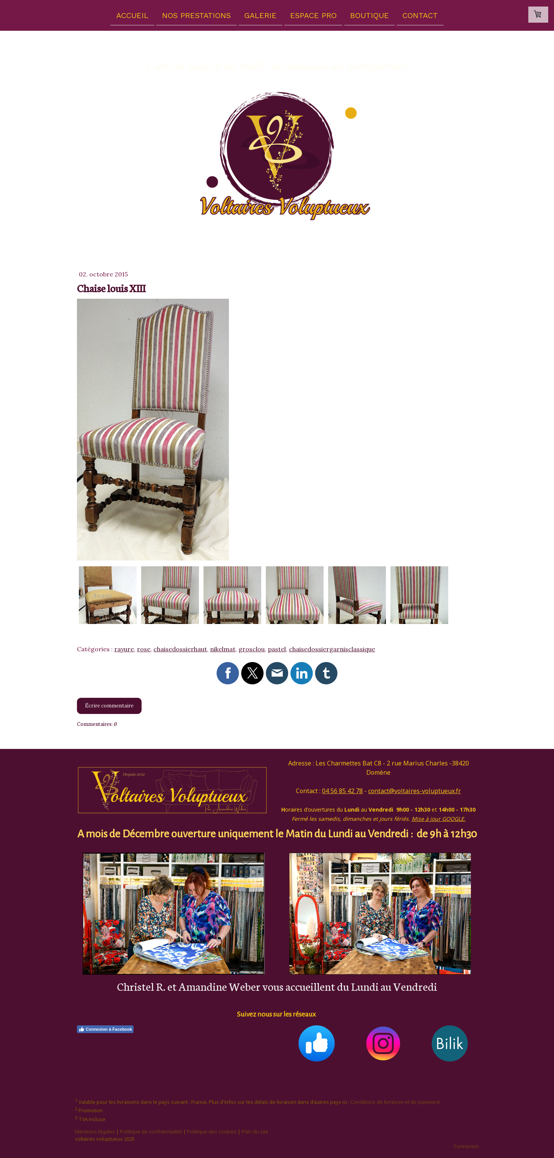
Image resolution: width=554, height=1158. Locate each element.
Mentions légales (95, 1131)
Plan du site (255, 1131)
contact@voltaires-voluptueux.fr (414, 791)
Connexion (466, 1146)
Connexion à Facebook (105, 1029)
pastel (277, 649)
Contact (420, 15)
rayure (124, 649)
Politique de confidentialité (151, 1131)
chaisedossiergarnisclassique (332, 649)
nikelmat (222, 649)
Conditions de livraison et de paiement (395, 1101)
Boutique (369, 15)
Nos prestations (196, 15)
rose (143, 649)
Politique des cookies (212, 1131)
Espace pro (313, 15)
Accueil (132, 15)
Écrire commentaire (109, 705)
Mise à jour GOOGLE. (439, 818)
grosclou (252, 649)
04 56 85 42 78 (342, 791)
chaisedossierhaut (180, 649)
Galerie (260, 15)
